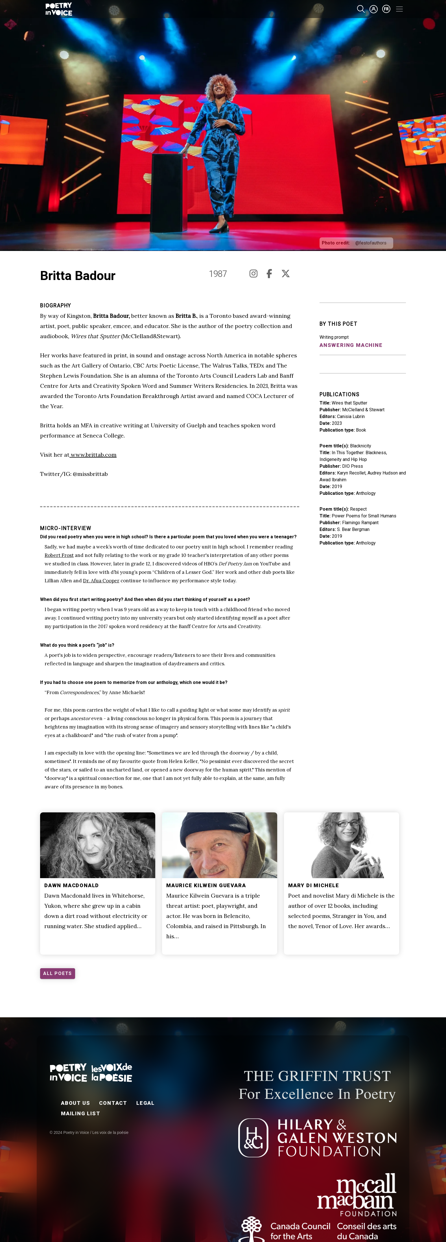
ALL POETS (57, 973)
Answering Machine (351, 345)
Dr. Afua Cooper (101, 581)
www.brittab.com (93, 454)
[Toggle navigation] (399, 9)
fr (386, 9)
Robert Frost (59, 555)
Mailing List (80, 1113)
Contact (113, 1103)
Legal (145, 1103)
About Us (75, 1103)
